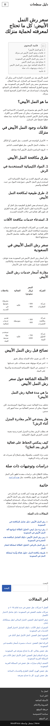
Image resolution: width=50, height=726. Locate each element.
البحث (45, 583)
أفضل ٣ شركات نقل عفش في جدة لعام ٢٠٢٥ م (28, 607)
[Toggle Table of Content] (42, 46)
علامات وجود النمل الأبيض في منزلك (29, 53)
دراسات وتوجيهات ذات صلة (32, 68)
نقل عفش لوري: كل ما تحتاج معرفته (33, 675)
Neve (37, 723)
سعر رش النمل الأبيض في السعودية (29, 59)
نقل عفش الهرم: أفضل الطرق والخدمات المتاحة (28, 671)
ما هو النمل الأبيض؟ (35, 50)
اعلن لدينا (44, 696)
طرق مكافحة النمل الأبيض (33, 56)
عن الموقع (43, 718)
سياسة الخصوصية (40, 714)
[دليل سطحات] (39, 4)
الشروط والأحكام (41, 705)
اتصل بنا (44, 691)
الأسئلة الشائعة (41, 700)
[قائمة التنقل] (5, 4)
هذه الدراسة (14, 477)
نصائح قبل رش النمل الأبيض (32, 62)
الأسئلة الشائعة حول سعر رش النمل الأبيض (26, 65)
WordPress (15, 723)
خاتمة (41, 71)
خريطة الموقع (42, 709)
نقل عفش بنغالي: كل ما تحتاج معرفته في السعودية (26, 651)
